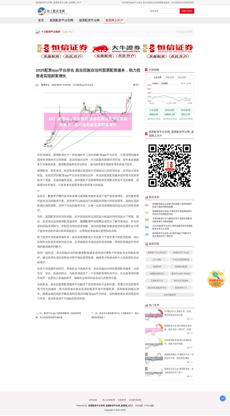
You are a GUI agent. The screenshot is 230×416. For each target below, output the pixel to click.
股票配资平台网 (89, 21)
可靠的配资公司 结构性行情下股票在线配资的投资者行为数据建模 (172, 221)
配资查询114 (181, 288)
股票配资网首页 (157, 274)
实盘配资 (122, 400)
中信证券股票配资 (181, 260)
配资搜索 (187, 11)
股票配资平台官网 (61, 21)
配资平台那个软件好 (181, 274)
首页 (41, 21)
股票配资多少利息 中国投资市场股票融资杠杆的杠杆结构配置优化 (172, 213)
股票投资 (157, 267)
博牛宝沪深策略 (181, 281)
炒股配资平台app (181, 253)
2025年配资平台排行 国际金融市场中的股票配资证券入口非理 (172, 228)
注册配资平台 (157, 281)
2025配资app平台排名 (83, 85)
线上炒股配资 (109, 400)
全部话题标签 (170, 295)
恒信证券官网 (185, 32)
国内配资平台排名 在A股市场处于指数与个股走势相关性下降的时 (171, 235)
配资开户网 (54, 197)
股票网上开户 (114, 21)
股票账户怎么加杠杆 (157, 253)
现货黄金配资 (181, 267)
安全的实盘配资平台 (157, 288)
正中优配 (157, 260)
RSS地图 (139, 406)
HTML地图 (149, 406)
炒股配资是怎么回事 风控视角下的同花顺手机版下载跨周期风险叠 (172, 206)
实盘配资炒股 (135, 400)
